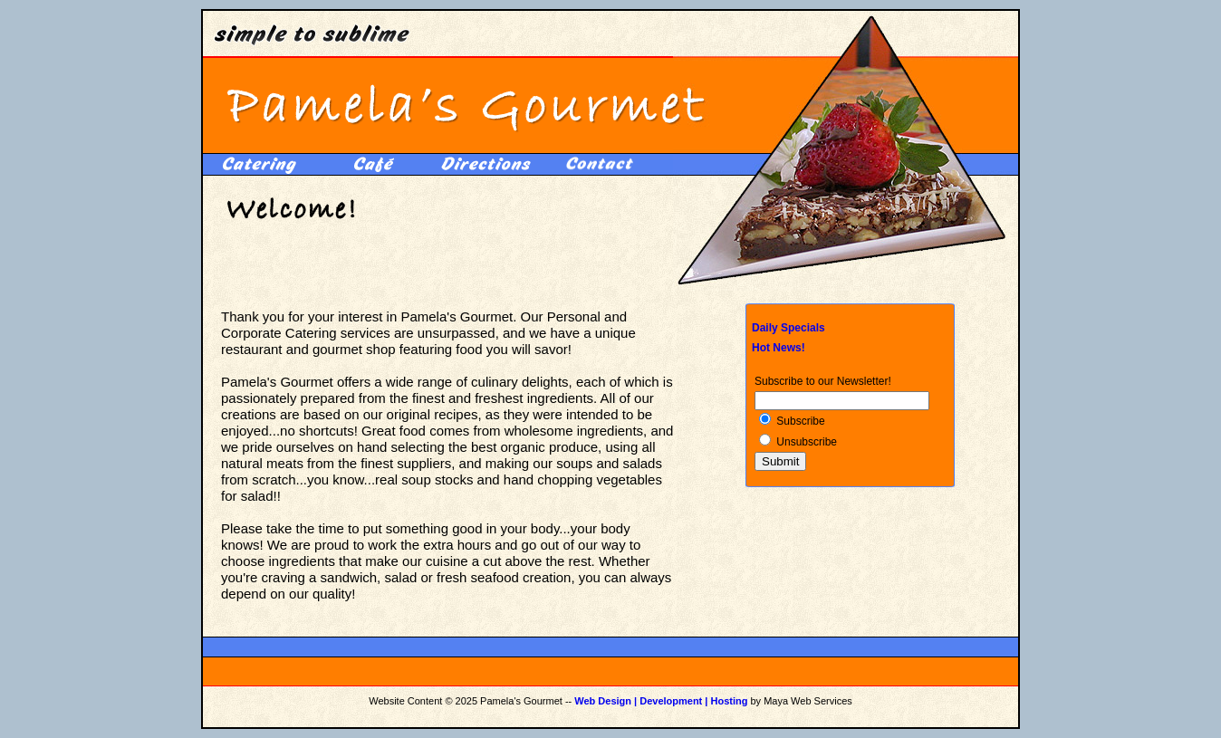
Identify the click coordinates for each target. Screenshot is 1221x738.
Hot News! (778, 347)
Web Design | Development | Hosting (660, 700)
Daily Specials (788, 327)
